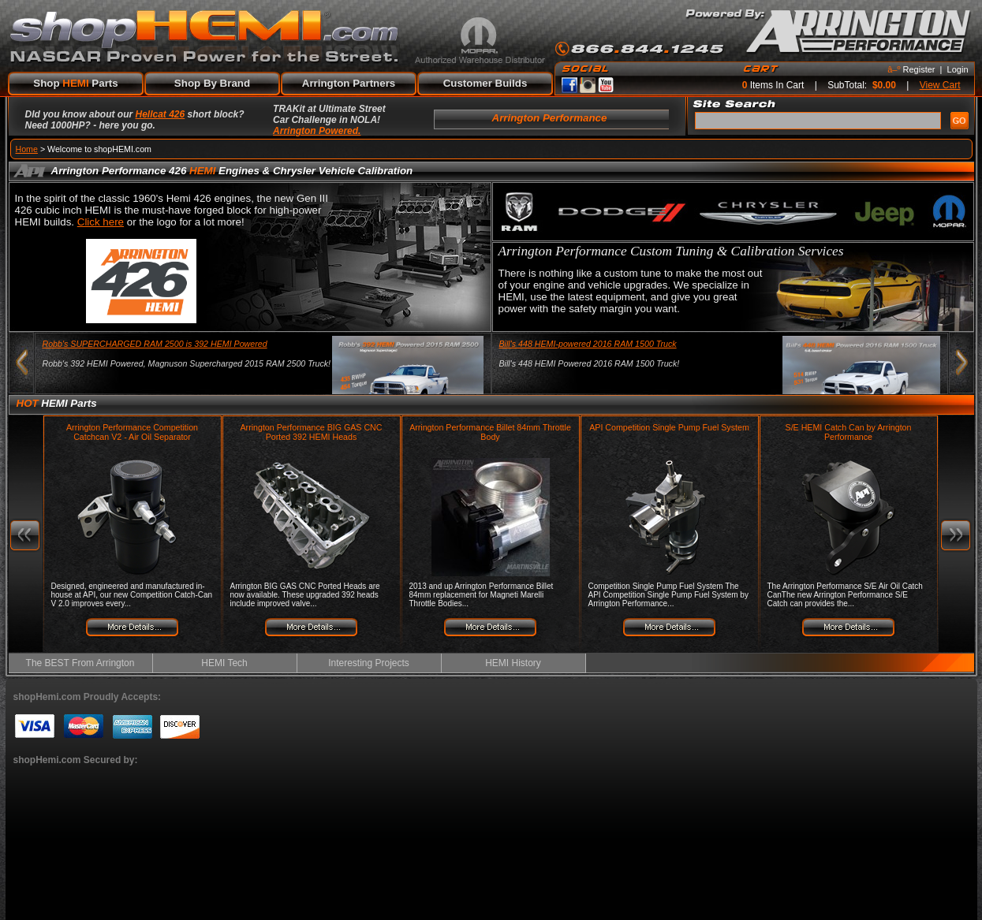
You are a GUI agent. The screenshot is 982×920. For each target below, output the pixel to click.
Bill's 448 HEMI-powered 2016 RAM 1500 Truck (588, 343)
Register (919, 69)
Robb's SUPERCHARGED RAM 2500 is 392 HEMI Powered (155, 343)
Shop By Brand (212, 83)
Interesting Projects (368, 663)
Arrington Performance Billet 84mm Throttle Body (490, 432)
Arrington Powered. (316, 130)
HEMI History (513, 663)
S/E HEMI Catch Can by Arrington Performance (849, 432)
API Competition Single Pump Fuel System (669, 427)
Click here (100, 222)
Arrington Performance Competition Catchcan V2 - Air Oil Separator (132, 432)
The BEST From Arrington (80, 663)
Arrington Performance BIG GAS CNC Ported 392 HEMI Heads (311, 432)
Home (27, 149)
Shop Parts (75, 83)
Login (958, 69)
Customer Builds (485, 83)
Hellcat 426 (160, 114)
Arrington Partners (349, 83)
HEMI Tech (224, 663)
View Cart (940, 85)
